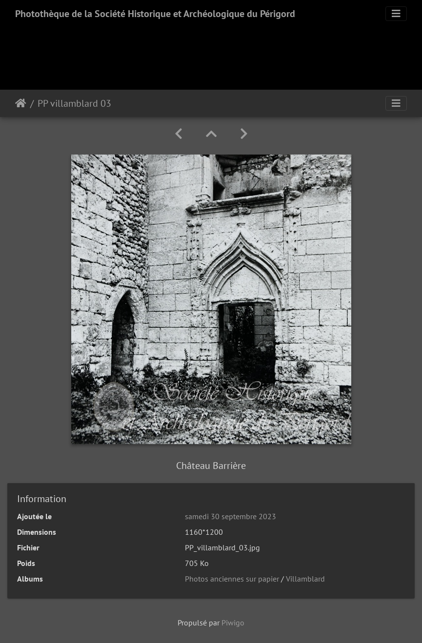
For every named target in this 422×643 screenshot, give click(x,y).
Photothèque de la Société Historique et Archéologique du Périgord (155, 13)
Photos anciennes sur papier (232, 579)
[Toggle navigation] (396, 13)
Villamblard (305, 579)
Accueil (20, 103)
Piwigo (232, 622)
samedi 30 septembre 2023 (230, 516)
